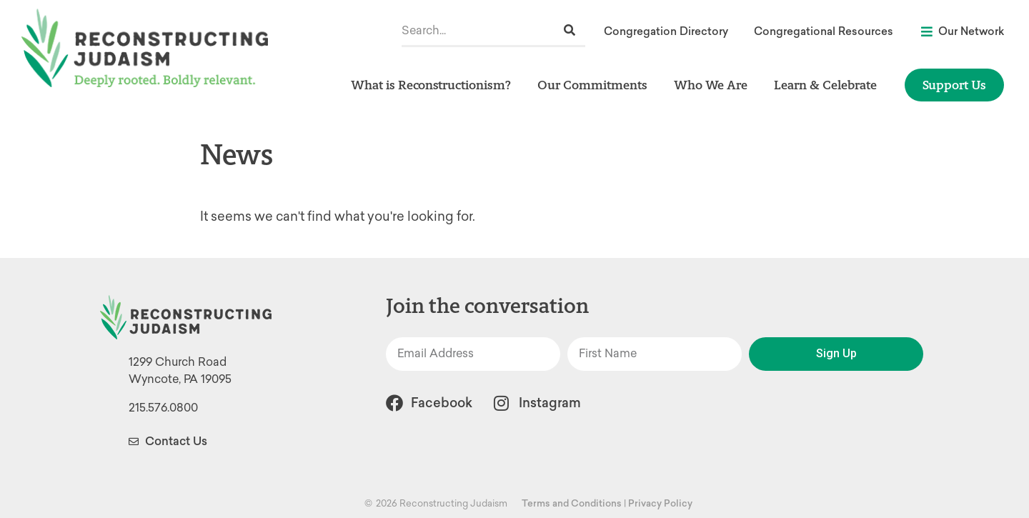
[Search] (569, 30)
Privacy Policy (660, 503)
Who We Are (714, 84)
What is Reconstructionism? (434, 84)
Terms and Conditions (572, 503)
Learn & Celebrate (829, 84)
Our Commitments (596, 84)
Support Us (954, 84)
